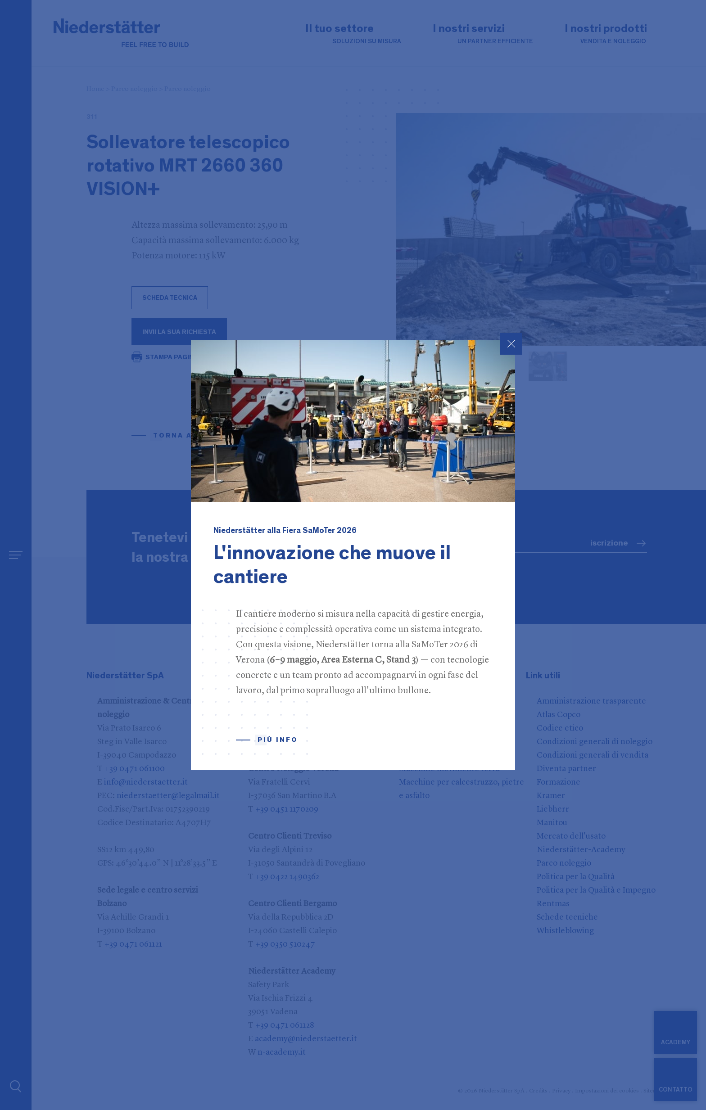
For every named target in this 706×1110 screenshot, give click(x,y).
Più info (278, 739)
